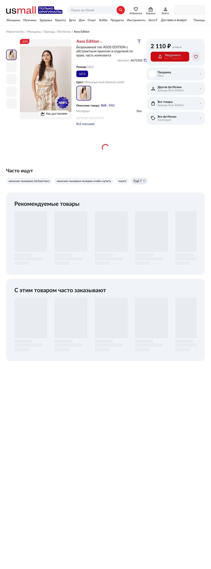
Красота (60, 20)
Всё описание (85, 131)
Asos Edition (87, 41)
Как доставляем (56, 113)
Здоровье (46, 20)
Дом (82, 20)
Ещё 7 (138, 188)
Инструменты (136, 20)
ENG (112, 105)
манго (122, 188)
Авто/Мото (155, 20)
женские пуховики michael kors (29, 188)
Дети (72, 20)
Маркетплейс (15, 31)
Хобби (103, 20)
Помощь (199, 20)
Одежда (49, 31)
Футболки (64, 31)
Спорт (92, 20)
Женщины (13, 20)
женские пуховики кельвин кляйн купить (84, 188)
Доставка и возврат (174, 20)
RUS (104, 105)
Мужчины (29, 20)
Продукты (117, 20)
